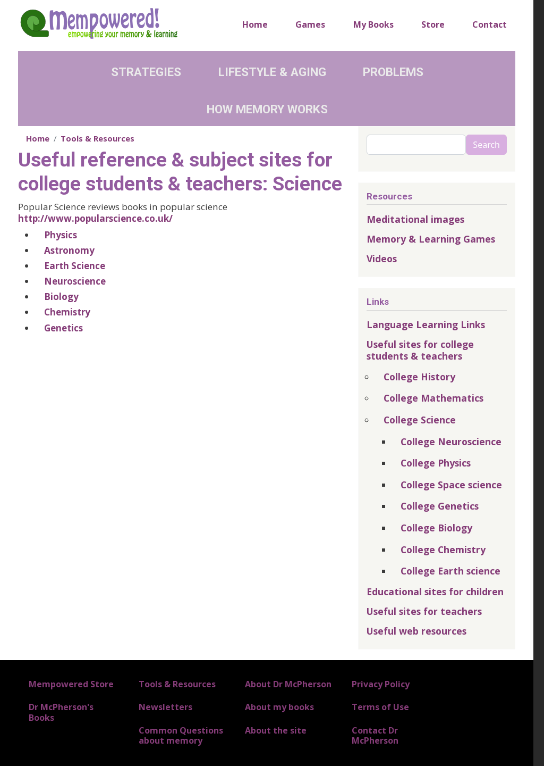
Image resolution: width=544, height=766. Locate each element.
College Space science (451, 484)
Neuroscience (75, 281)
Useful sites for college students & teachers (420, 350)
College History (419, 376)
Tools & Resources (97, 138)
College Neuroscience (451, 441)
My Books (373, 24)
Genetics (63, 328)
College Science (420, 419)
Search (486, 145)
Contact (489, 24)
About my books (279, 707)
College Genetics (440, 505)
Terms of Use (380, 707)
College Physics (436, 462)
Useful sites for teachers (424, 611)
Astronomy (69, 250)
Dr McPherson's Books (61, 712)
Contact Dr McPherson (375, 735)
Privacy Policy (381, 684)
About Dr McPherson (288, 684)
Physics (60, 235)
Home (255, 24)
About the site (276, 730)
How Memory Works (267, 109)
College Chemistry (443, 549)
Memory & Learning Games (431, 238)
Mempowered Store (71, 684)
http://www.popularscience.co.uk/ (95, 218)
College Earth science (450, 570)
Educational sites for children (435, 591)
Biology (61, 296)
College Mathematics (433, 398)
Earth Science (74, 266)
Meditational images (415, 219)
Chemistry (67, 312)
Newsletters (165, 707)
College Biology (436, 527)
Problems (393, 72)
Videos (382, 258)
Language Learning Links (426, 324)
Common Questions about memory (181, 735)
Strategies (146, 72)
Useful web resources (416, 631)
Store (433, 24)
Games (310, 24)
